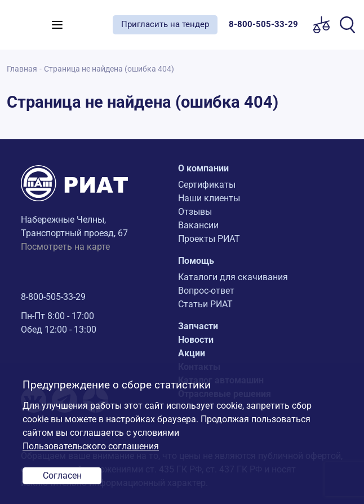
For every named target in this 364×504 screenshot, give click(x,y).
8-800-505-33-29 (53, 296)
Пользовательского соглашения (91, 446)
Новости (196, 339)
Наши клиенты (209, 198)
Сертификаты (207, 184)
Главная (22, 69)
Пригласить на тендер (165, 24)
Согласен (62, 475)
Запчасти (198, 326)
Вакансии (198, 225)
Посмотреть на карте (65, 246)
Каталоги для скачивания (233, 277)
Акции (191, 353)
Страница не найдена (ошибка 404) (109, 69)
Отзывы (195, 211)
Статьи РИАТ (205, 304)
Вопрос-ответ (206, 290)
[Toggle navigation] (57, 25)
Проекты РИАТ (209, 238)
